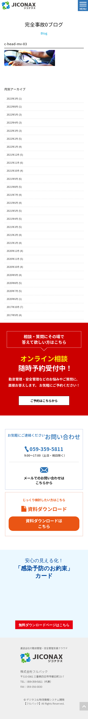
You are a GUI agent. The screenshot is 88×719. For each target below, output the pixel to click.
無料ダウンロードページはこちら (44, 625)
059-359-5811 (46, 448)
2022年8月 (12, 106)
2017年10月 (13, 307)
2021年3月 (12, 227)
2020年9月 (12, 275)
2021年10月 (13, 170)
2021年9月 (12, 178)
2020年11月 (13, 259)
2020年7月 (12, 291)
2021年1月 (12, 243)
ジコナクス (19, 6)
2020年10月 (13, 266)
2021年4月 (12, 218)
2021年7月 (12, 194)
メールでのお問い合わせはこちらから (44, 480)
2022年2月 (12, 138)
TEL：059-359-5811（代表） (36, 681)
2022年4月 (12, 122)
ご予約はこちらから (44, 400)
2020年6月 (12, 299)
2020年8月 (12, 283)
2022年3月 (12, 130)
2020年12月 (13, 251)
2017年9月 (12, 315)
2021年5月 (12, 210)
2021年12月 (13, 154)
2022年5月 (12, 114)
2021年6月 (12, 202)
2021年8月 (12, 186)
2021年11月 (13, 162)
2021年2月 (12, 235)
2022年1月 (12, 146)
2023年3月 (12, 98)
